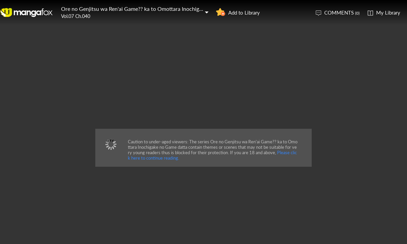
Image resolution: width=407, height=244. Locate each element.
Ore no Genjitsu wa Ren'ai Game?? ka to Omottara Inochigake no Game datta (152, 8)
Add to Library (244, 12)
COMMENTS (342, 12)
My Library (388, 12)
